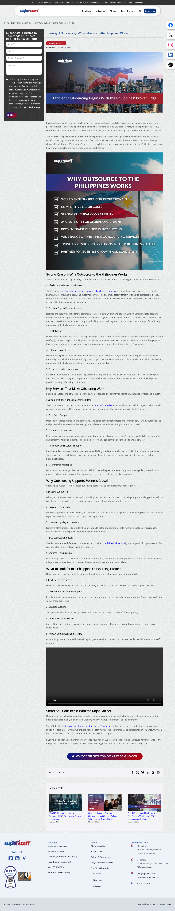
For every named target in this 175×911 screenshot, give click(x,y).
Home (6, 23)
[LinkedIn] (147, 772)
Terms (148, 904)
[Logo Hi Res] (17, 840)
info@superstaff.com (146, 873)
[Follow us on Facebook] (170, 25)
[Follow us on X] (170, 35)
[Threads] (153, 772)
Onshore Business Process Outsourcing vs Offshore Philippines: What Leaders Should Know (104, 816)
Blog (13, 23)
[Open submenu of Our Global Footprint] (126, 868)
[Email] (158, 772)
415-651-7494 (143, 883)
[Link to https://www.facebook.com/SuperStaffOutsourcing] (11, 858)
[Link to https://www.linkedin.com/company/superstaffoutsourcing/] (17, 858)
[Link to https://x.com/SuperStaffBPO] (24, 858)
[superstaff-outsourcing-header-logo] (29, 9)
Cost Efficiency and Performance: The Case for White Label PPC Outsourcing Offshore (142, 816)
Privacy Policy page (30, 107)
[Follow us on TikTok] (170, 64)
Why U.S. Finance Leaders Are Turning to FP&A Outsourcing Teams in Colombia (65, 816)
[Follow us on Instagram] (170, 45)
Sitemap (141, 904)
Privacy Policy (159, 904)
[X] (137, 772)
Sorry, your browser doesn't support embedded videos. (104, 676)
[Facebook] (132, 772)
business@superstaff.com (148, 877)
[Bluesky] (142, 772)
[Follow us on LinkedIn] (170, 54)
